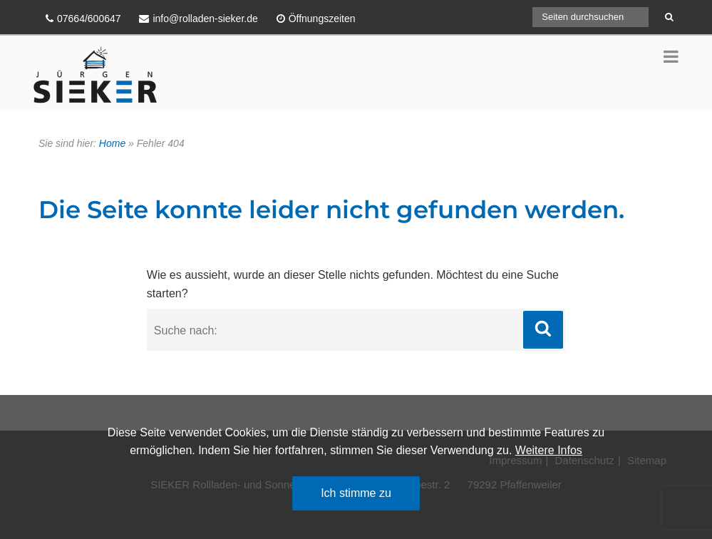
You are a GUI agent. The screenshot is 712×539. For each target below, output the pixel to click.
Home (112, 143)
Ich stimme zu (356, 493)
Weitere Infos (548, 450)
